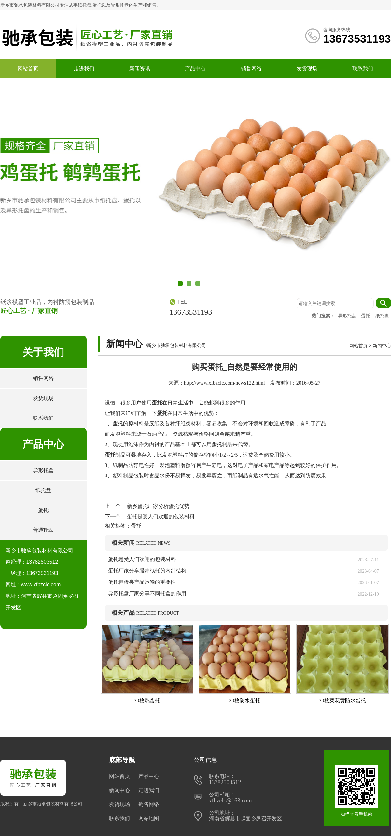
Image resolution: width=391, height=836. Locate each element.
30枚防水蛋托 (244, 700)
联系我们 (362, 68)
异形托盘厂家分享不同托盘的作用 (147, 593)
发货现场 (307, 68)
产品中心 (195, 68)
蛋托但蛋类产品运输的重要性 (142, 582)
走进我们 (84, 68)
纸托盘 (382, 315)
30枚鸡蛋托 (147, 700)
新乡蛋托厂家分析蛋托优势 (157, 506)
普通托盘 (43, 530)
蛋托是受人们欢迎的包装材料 (160, 516)
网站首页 (28, 68)
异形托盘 (347, 315)
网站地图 (148, 818)
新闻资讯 (139, 68)
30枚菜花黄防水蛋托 (342, 700)
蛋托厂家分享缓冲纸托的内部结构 (149, 570)
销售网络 (251, 68)
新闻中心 (382, 345)
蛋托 (366, 315)
